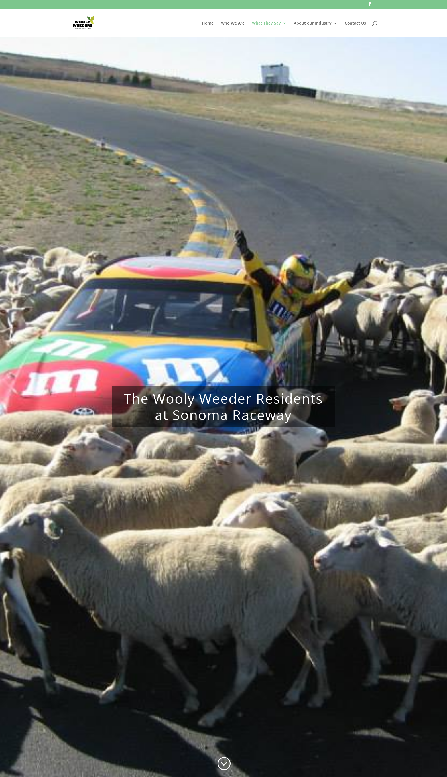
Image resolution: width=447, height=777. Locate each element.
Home (208, 23)
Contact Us (355, 23)
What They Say (266, 23)
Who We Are (233, 23)
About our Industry (313, 23)
